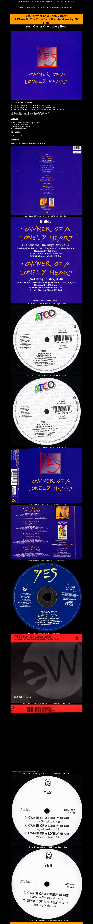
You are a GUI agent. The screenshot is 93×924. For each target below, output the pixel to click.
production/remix (43, 7)
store (48, 1)
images (53, 1)
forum (28, 1)
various (67, 1)
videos (66, 7)
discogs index (25, 7)
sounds (42, 1)
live (32, 1)
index (18, 1)
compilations (54, 7)
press (58, 1)
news (23, 1)
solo (61, 7)
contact (73, 1)
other (71, 7)
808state (34, 7)
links (62, 1)
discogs (36, 1)
